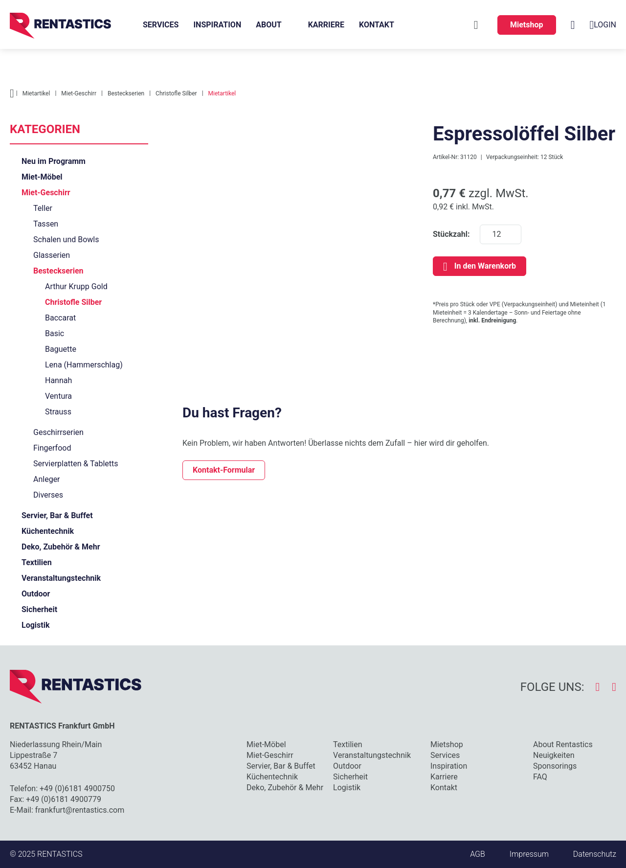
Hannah (58, 380)
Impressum (529, 854)
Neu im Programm (54, 161)
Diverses (48, 495)
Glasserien (51, 255)
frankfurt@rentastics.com (79, 810)
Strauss (58, 411)
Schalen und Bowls (66, 239)
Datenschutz (594, 854)
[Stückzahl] (500, 234)
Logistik (35, 625)
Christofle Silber (73, 302)
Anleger (46, 479)
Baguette (60, 349)
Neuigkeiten (553, 755)
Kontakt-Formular (224, 470)
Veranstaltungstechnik (61, 578)
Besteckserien (58, 270)
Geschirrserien (58, 432)
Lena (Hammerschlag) (84, 364)
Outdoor (36, 593)
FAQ (540, 776)
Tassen (45, 223)
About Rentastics (563, 744)
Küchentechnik (48, 531)
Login (602, 25)
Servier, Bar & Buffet (57, 515)
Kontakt (376, 24)
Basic (54, 333)
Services (161, 24)
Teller (42, 208)
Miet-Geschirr (46, 192)
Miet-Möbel (42, 177)
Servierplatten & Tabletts (75, 463)
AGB (477, 854)
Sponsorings (555, 766)
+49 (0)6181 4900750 (77, 788)
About (268, 24)
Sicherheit (39, 609)
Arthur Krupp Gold (76, 286)
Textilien (37, 562)
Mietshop (526, 24)
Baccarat (60, 317)
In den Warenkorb (485, 266)
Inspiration (217, 24)
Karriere (326, 24)
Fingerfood (52, 448)
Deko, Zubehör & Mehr (61, 546)
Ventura (58, 396)
